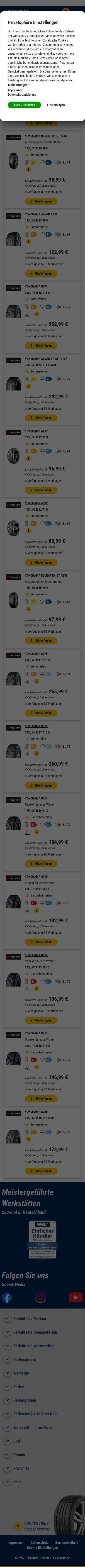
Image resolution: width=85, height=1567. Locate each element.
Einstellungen (57, 105)
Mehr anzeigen (18, 85)
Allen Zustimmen (24, 105)
